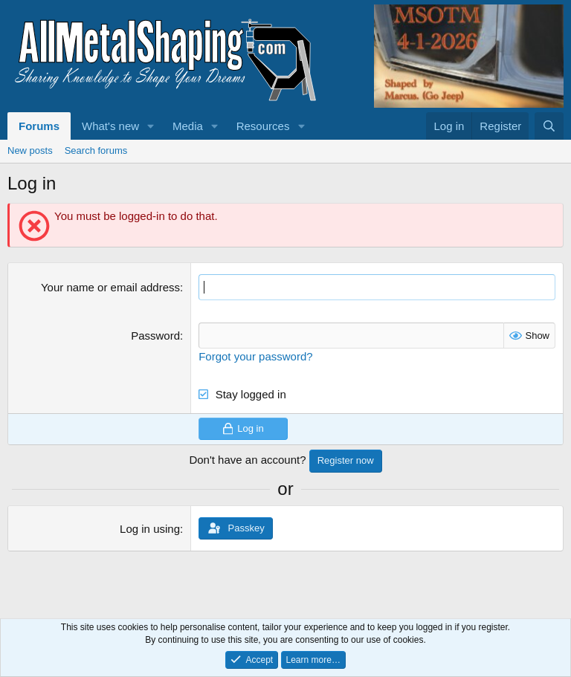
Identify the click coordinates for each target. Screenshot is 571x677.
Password (155, 335)
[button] (151, 126)
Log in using (150, 528)
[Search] (549, 126)
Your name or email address (110, 287)
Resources (263, 126)
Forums (39, 126)
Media (187, 126)
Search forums (96, 150)
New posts (30, 150)
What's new (110, 126)
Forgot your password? (255, 356)
